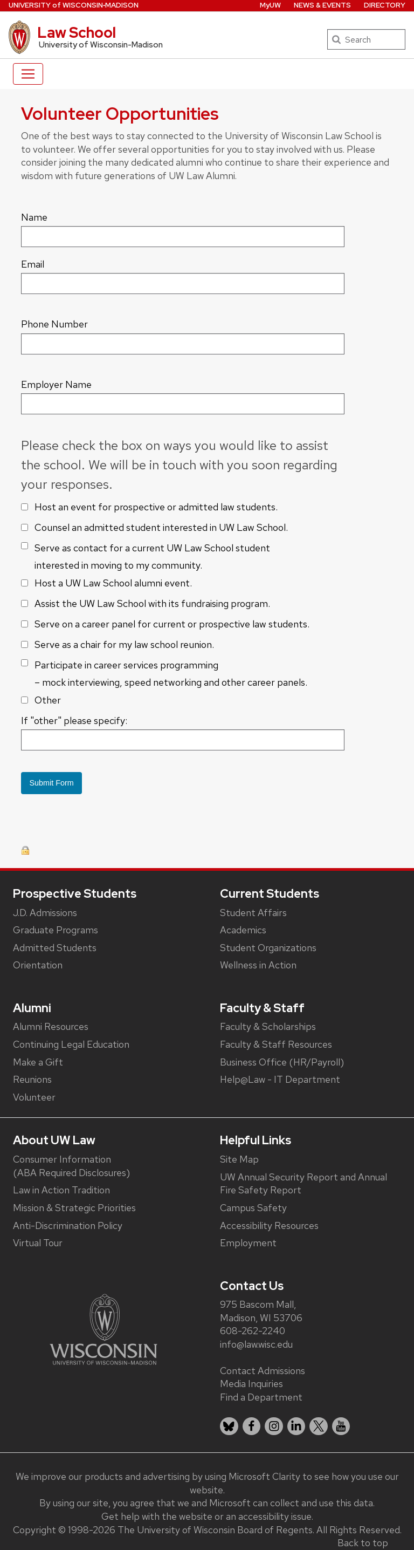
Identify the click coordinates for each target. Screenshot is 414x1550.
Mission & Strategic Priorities (74, 1207)
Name (34, 217)
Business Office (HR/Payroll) (282, 1062)
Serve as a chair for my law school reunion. (124, 644)
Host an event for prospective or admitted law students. (156, 507)
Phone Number (54, 324)
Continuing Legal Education (71, 1044)
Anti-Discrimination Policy (67, 1225)
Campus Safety (253, 1207)
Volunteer (34, 1097)
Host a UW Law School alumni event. (113, 583)
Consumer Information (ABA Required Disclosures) (71, 1166)
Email (32, 264)
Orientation (38, 965)
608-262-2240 (252, 1330)
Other (47, 700)
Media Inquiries (251, 1383)
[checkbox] (24, 506)
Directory (384, 5)
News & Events (322, 5)
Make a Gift (38, 1062)
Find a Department (261, 1397)
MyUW (270, 5)
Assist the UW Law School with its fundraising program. (152, 603)
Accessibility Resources (269, 1225)
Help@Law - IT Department (280, 1079)
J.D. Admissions (45, 912)
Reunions (32, 1079)
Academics (243, 930)
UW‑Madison (74, 5)
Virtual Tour (38, 1243)
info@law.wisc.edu (256, 1344)
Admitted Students (54, 947)
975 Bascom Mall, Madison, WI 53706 (261, 1311)
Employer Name (56, 384)
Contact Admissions (262, 1370)
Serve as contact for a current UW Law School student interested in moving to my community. (152, 556)
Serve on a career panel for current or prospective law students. (171, 624)
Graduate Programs (55, 930)
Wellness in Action (258, 965)
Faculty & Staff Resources (276, 1044)
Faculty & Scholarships (268, 1026)
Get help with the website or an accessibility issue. (207, 1516)
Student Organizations (268, 947)
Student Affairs (253, 912)
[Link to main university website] (103, 1328)
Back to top (362, 1543)
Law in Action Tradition (61, 1190)
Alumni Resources (50, 1026)
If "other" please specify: (74, 720)
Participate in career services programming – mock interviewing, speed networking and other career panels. (170, 673)
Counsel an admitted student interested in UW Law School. (161, 527)
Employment (248, 1243)
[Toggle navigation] (28, 74)
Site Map (239, 1159)
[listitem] (229, 1426)
